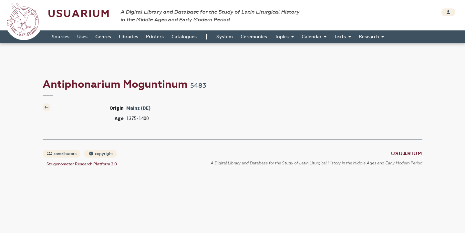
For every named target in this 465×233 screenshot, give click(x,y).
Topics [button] (282, 36)
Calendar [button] (312, 36)
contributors (62, 153)
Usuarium (79, 13)
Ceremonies (254, 36)
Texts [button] (340, 36)
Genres (103, 36)
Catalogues (184, 36)
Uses (82, 36)
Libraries (128, 36)
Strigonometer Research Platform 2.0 (81, 164)
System (224, 36)
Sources (60, 36)
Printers (155, 36)
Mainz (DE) (138, 108)
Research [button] (369, 36)
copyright (100, 153)
